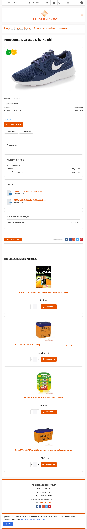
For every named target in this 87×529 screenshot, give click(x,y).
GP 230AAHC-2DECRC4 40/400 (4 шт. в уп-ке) (43, 397)
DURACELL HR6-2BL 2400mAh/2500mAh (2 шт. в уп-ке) (43, 292)
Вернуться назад (13, 239)
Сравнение (11, 131)
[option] (43, 69)
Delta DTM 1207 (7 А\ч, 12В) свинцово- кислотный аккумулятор (43, 450)
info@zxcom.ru (45, 502)
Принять (8, 524)
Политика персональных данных (33, 519)
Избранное (26, 131)
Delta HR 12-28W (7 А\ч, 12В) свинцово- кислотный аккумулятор (43, 345)
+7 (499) (44, 496)
